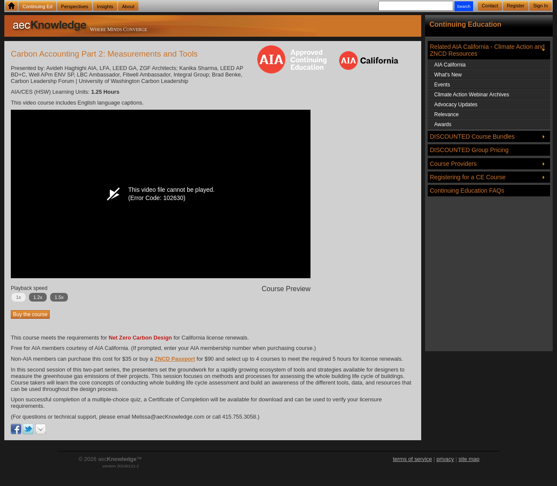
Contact (490, 5)
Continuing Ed (37, 6)
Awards (442, 124)
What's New (448, 75)
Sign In (540, 5)
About (128, 6)
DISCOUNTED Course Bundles (472, 136)
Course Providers (453, 163)
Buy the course (30, 314)
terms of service (412, 459)
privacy (445, 459)
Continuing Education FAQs (467, 190)
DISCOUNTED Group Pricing (469, 149)
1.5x (59, 297)
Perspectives (74, 6)
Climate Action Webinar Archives (471, 95)
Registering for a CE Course (468, 177)
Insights (105, 6)
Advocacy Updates (455, 105)
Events (442, 85)
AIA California (450, 65)
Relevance (446, 114)
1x (18, 297)
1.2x (37, 297)
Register (516, 5)
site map (468, 459)
